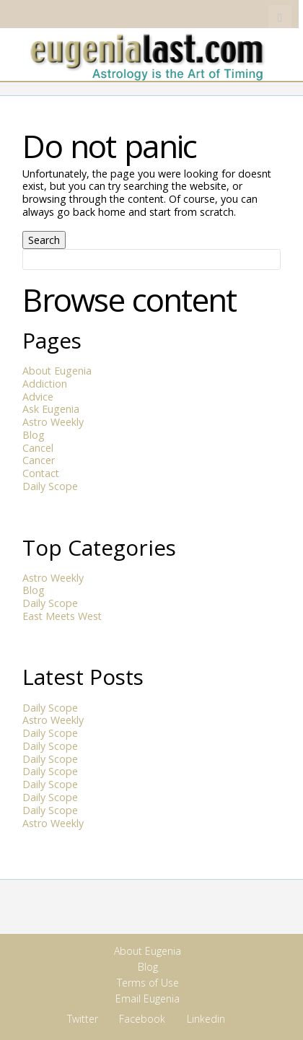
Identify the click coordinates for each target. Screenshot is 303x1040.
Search (44, 240)
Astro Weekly (53, 422)
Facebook (233, 16)
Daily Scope (50, 486)
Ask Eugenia (50, 409)
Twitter (211, 16)
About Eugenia (57, 370)
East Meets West (62, 616)
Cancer (38, 460)
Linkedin (257, 16)
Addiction (44, 383)
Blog (33, 435)
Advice (37, 396)
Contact (40, 473)
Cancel (37, 448)
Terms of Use (148, 982)
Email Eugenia (147, 998)
